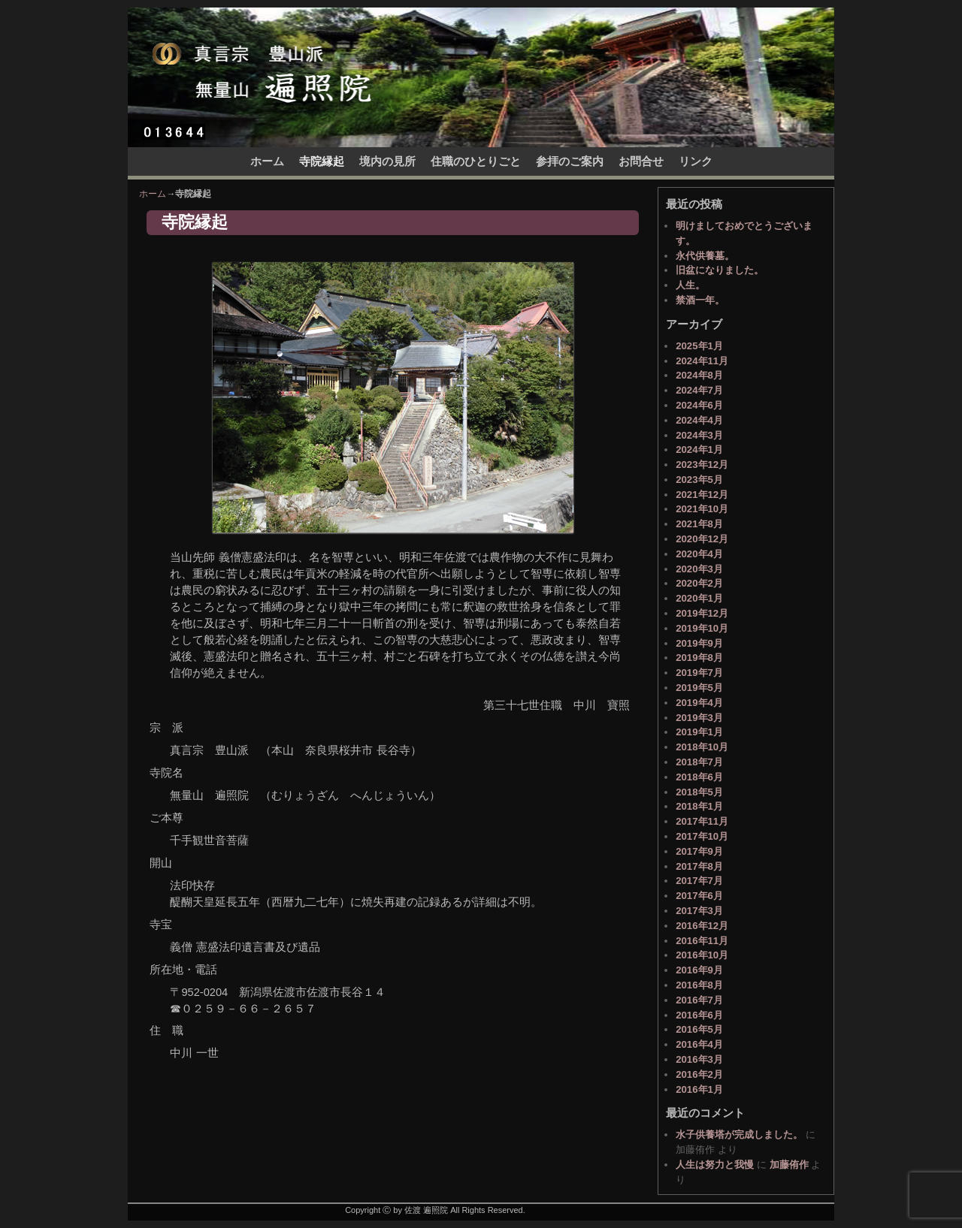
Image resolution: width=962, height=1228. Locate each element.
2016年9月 (699, 970)
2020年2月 (699, 583)
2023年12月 (702, 464)
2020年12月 (702, 539)
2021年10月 (702, 508)
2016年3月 (699, 1059)
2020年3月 (699, 569)
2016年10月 (702, 955)
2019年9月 (699, 643)
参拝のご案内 (570, 161)
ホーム (267, 161)
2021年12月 (702, 494)
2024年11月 (702, 361)
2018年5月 (699, 792)
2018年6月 (699, 777)
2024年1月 (699, 449)
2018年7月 (699, 762)
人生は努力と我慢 (715, 1164)
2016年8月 (699, 985)
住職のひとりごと (476, 161)
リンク (695, 161)
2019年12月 (702, 613)
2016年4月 (699, 1044)
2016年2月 (699, 1074)
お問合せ (641, 161)
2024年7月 (699, 390)
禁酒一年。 (700, 300)
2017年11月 (702, 821)
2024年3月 (699, 435)
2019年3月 (699, 717)
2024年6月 (699, 405)
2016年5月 (699, 1029)
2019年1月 (699, 732)
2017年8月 (699, 866)
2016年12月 (702, 925)
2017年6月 (699, 895)
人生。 (690, 285)
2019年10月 (702, 628)
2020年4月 (699, 554)
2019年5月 (699, 687)
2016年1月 (699, 1089)
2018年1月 (699, 806)
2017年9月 (699, 851)
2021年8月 (699, 524)
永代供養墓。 (705, 255)
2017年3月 (699, 910)
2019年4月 (699, 702)
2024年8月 (699, 375)
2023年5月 (699, 479)
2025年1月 (699, 346)
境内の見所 (387, 161)
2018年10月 (702, 747)
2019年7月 (699, 672)
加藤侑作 (789, 1164)
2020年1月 (699, 598)
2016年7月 (699, 1000)
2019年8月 (699, 657)
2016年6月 (699, 1015)
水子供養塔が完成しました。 (739, 1134)
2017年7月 (699, 880)
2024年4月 (699, 420)
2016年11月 (702, 940)
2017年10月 (702, 836)
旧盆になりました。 (720, 270)
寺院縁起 (321, 161)
